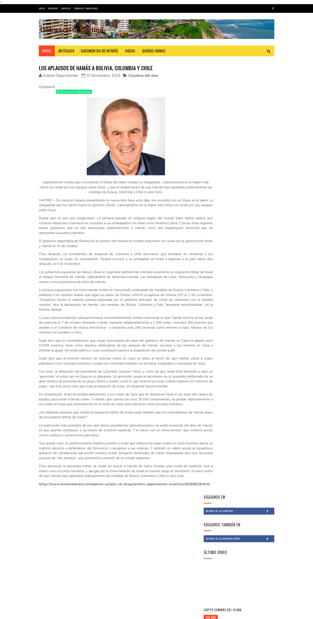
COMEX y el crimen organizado (226, 369)
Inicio (42, 8)
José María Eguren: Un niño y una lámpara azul (86, 591)
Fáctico (230, 585)
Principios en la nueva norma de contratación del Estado (250, 278)
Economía (213, 341)
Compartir (47, 87)
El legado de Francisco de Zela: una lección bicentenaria (249, 218)
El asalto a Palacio (239, 545)
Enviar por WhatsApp (74, 92)
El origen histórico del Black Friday (87, 551)
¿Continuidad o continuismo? (247, 565)
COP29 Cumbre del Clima (222, 179)
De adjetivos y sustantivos (166, 585)
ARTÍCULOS (66, 51)
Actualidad (213, 319)
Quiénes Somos (153, 51)
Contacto (65, 8)
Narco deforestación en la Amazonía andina (234, 406)
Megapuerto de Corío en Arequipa (228, 399)
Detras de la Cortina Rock (240, 108)
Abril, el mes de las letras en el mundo (89, 571)
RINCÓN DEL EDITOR (218, 305)
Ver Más (211, 187)
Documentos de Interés (99, 51)
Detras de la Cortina (240, 81)
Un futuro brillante (220, 362)
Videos (130, 51)
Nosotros (53, 8)
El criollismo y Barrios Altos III (167, 547)
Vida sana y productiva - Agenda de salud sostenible (240, 413)
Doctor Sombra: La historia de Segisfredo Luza (251, 236)
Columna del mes (143, 75)
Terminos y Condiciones (86, 8)
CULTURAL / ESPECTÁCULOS (222, 327)
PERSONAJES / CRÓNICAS (220, 334)
